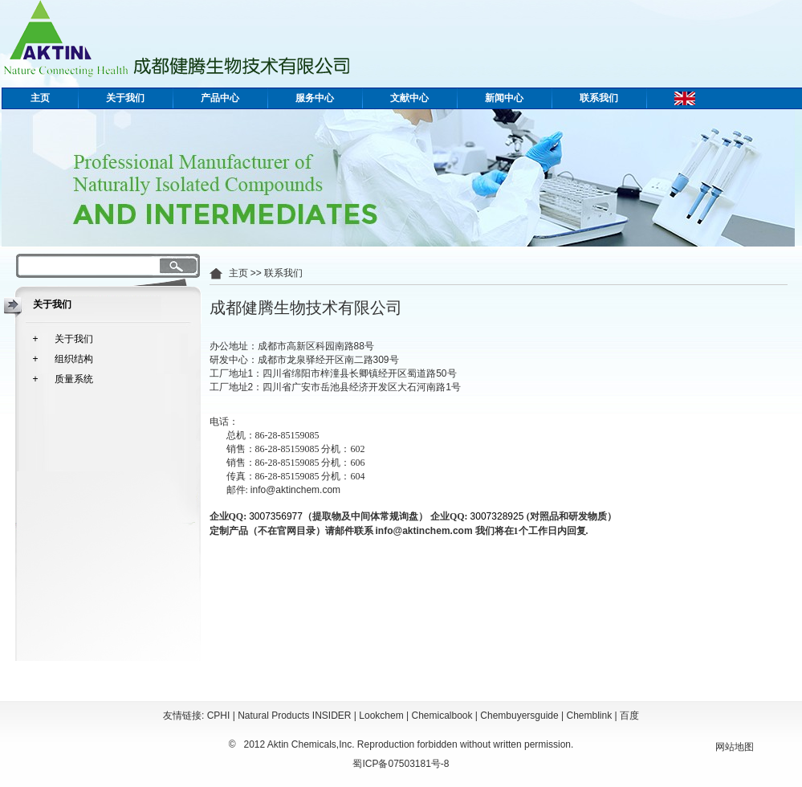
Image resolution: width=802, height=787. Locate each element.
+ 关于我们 (63, 339)
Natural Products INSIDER (294, 715)
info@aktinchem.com (295, 489)
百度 (629, 715)
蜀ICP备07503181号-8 (400, 763)
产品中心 (220, 98)
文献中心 (409, 98)
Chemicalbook (441, 715)
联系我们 (599, 98)
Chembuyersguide (519, 715)
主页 (40, 98)
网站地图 (734, 746)
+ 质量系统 (63, 379)
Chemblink (590, 715)
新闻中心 (504, 98)
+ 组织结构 (63, 359)
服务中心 (314, 98)
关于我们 (125, 98)
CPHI (218, 715)
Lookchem (381, 715)
